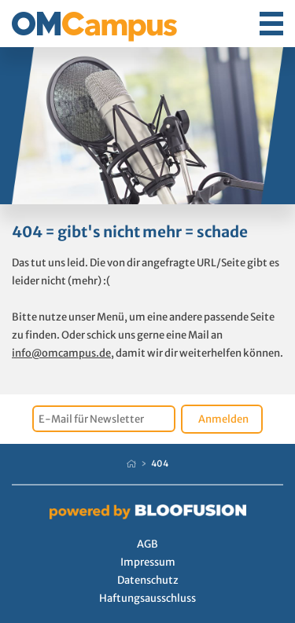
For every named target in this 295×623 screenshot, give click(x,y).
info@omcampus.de (61, 353)
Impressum (147, 562)
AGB (147, 544)
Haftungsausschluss (147, 598)
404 (159, 463)
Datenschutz (148, 580)
